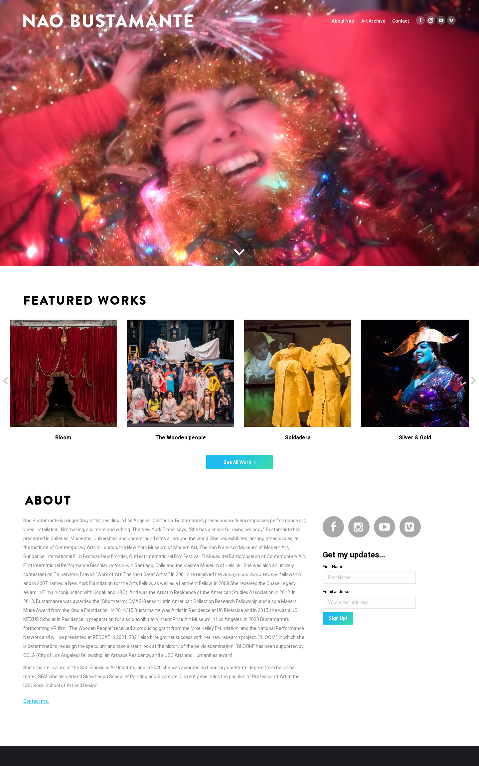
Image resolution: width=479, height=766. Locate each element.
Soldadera (298, 437)
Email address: (336, 591)
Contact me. (36, 701)
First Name (333, 566)
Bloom (63, 437)
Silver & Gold (415, 437)
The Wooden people (180, 437)
